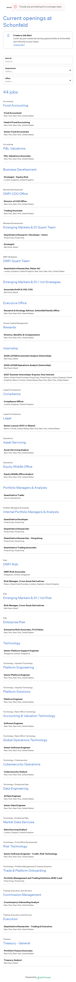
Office (7, 78)
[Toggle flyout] (70, 70)
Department (10, 68)
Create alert (19, 45)
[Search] (38, 62)
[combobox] (5, 71)
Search (8, 58)
